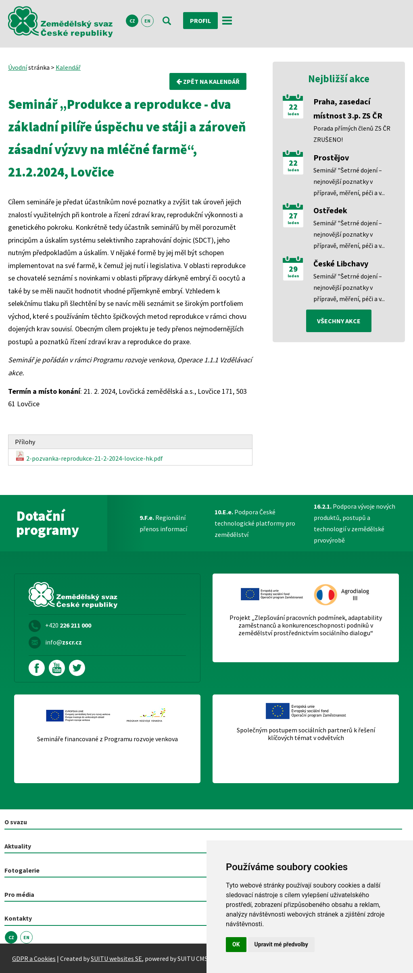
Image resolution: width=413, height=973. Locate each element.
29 (293, 269)
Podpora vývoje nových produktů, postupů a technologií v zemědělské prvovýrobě (354, 523)
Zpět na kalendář (208, 81)
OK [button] (236, 944)
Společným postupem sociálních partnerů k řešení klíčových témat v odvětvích (306, 734)
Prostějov (331, 157)
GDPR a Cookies (34, 958)
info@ (63, 642)
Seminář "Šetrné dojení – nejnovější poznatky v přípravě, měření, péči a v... (349, 181)
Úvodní (17, 67)
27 (293, 215)
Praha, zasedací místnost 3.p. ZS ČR (347, 108)
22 (293, 107)
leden (293, 114)
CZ (132, 21)
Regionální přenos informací (163, 523)
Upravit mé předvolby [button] (281, 944)
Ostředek (330, 210)
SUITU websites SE (116, 958)
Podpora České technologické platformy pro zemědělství (255, 523)
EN (147, 21)
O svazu (15, 822)
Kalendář (68, 67)
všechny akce (339, 321)
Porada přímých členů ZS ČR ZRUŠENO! (351, 133)
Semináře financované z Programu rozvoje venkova (107, 739)
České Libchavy (340, 263)
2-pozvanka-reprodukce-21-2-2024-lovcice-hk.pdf (89, 456)
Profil (200, 21)
